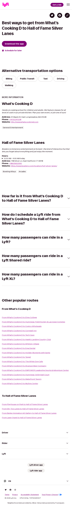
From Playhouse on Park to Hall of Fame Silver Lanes (25, 404)
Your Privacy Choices (52, 495)
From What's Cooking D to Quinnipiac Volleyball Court (25, 374)
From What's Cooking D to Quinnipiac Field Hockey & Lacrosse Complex (33, 322)
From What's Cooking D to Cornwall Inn (19, 330)
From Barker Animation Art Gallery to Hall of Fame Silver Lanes (29, 413)
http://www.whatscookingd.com (24, 122)
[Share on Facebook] (60, 15)
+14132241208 (15, 119)
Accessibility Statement (30, 495)
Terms (7, 495)
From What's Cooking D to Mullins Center (20, 383)
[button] (68, 4)
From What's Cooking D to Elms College (19, 317)
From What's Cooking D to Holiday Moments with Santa (26, 352)
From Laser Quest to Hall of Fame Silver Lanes (22, 417)
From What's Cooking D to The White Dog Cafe (22, 361)
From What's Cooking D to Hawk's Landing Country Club (26, 339)
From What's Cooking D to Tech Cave (18, 335)
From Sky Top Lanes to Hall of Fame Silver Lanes (23, 409)
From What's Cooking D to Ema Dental (18, 348)
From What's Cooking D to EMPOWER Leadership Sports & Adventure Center (35, 370)
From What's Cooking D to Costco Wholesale (22, 326)
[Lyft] (5, 5)
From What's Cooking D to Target (16, 357)
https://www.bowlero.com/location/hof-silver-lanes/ (34, 166)
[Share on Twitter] (52, 15)
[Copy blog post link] (67, 15)
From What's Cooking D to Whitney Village (20, 344)
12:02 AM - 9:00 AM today (14, 158)
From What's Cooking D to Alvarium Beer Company (24, 366)
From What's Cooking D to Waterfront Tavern (21, 379)
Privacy (15, 495)
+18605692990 (15, 163)
